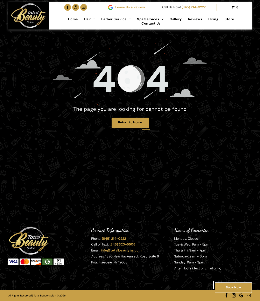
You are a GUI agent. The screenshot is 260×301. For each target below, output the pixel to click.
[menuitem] (73, 19)
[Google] (241, 295)
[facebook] (67, 7)
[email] (83, 7)
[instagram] (75, 7)
